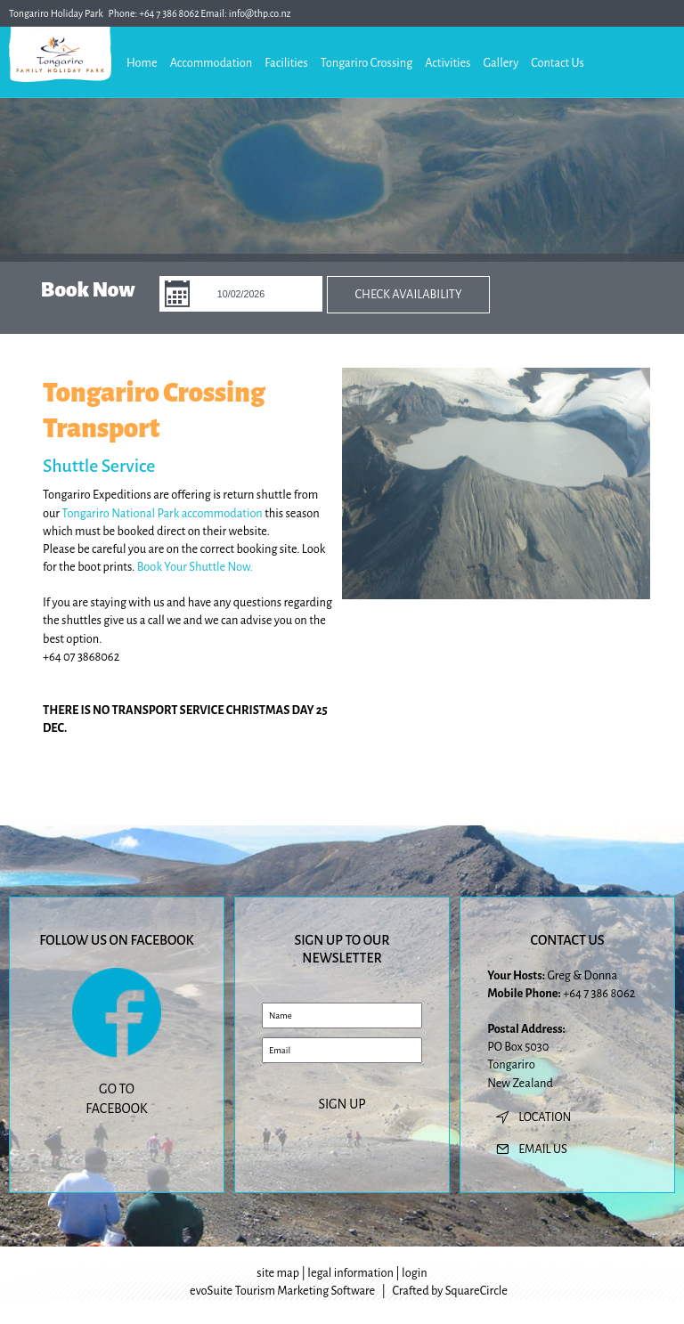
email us (542, 1149)
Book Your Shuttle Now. (195, 566)
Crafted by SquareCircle (450, 1290)
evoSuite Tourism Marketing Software (282, 1290)
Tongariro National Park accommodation (162, 513)
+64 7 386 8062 (169, 13)
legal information (350, 1272)
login (415, 1272)
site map (277, 1272)
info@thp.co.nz (260, 13)
